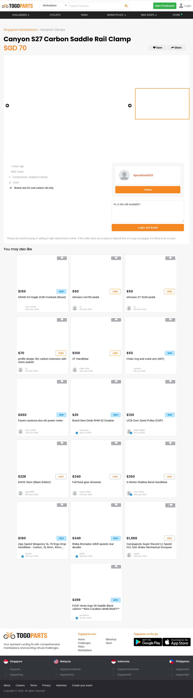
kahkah (28, 553)
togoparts (15, 669)
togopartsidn (125, 674)
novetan (137, 368)
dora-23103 (30, 430)
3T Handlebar (80, 358)
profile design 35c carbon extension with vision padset (42, 360)
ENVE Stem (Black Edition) (34, 482)
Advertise (61, 685)
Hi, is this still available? (148, 211)
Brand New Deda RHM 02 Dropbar (93, 420)
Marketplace (85, 650)
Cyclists (55, 15)
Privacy (46, 685)
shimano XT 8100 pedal (140, 297)
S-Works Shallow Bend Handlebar (147, 482)
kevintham (84, 615)
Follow (148, 189)
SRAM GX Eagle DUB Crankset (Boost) (42, 297)
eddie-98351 (139, 430)
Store (109, 643)
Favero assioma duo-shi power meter (40, 420)
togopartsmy (67, 674)
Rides (84, 15)
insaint (137, 553)
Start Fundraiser (165, 5)
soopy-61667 (85, 491)
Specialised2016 (143, 175)
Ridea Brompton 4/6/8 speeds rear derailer (93, 545)
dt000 (82, 553)
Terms (33, 685)
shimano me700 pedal (85, 297)
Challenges (20, 15)
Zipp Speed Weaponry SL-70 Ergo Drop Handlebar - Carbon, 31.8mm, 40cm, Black (42, 545)
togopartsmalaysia (70, 669)
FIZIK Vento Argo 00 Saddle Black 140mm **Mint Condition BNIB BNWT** (95, 607)
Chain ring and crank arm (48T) (145, 358)
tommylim (84, 430)
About (7, 685)
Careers (20, 685)
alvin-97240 (30, 306)
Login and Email (148, 227)
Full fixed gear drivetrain (86, 482)
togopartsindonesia (128, 669)
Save (157, 47)
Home (81, 639)
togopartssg (16, 674)
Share (176, 47)
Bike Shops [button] (149, 15)
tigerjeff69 (29, 491)
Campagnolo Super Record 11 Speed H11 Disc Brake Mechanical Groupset (149, 545)
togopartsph (182, 669)
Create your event (82, 685)
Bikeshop (111, 639)
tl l (81, 306)
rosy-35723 (139, 491)
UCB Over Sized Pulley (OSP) (144, 420)
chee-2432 (84, 368)
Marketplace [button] (116, 15)
